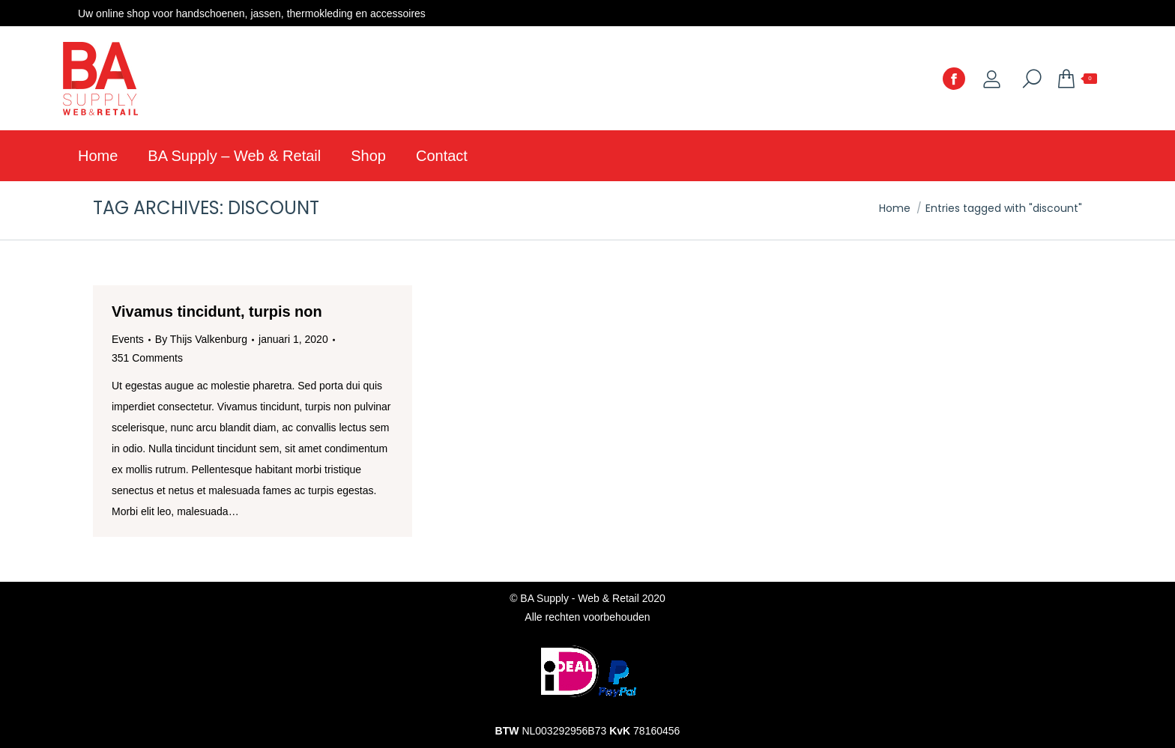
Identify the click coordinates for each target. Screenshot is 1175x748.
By (201, 339)
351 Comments (147, 358)
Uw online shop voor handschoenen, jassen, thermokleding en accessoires (252, 13)
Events (128, 339)
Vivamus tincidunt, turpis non (217, 311)
